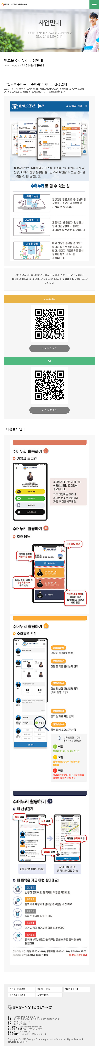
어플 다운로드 (49, 349)
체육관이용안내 (70, 990)
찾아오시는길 (42, 996)
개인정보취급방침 (17, 990)
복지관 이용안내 (43, 990)
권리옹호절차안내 (17, 996)
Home (6, 67)
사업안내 (15, 67)
